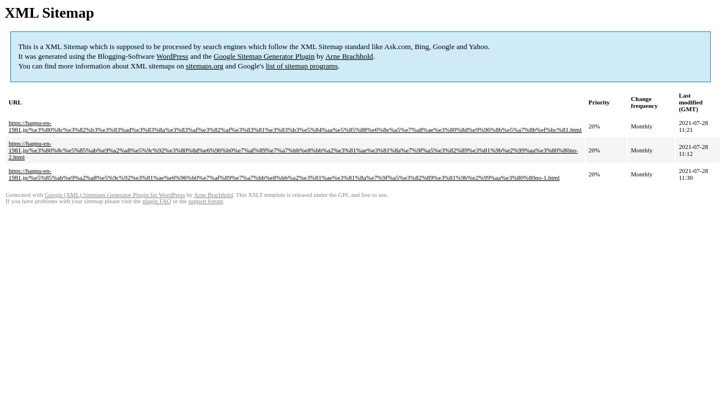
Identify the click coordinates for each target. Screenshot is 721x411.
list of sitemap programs (302, 66)
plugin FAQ (156, 201)
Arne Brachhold (348, 56)
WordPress (173, 56)
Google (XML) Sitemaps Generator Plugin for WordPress (115, 195)
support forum (205, 201)
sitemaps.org (204, 66)
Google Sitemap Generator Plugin (264, 56)
